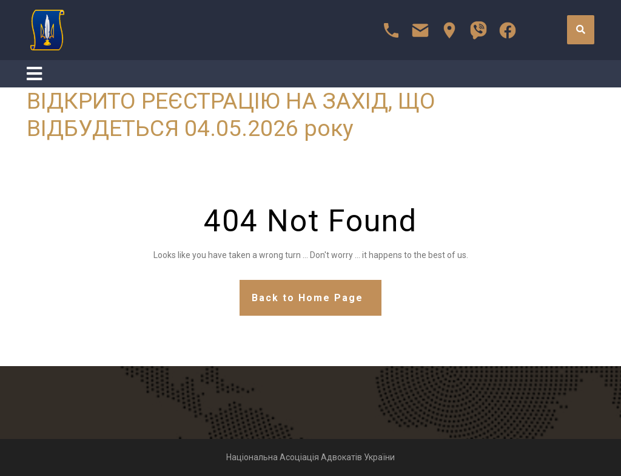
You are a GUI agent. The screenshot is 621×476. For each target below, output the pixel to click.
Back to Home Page (307, 298)
